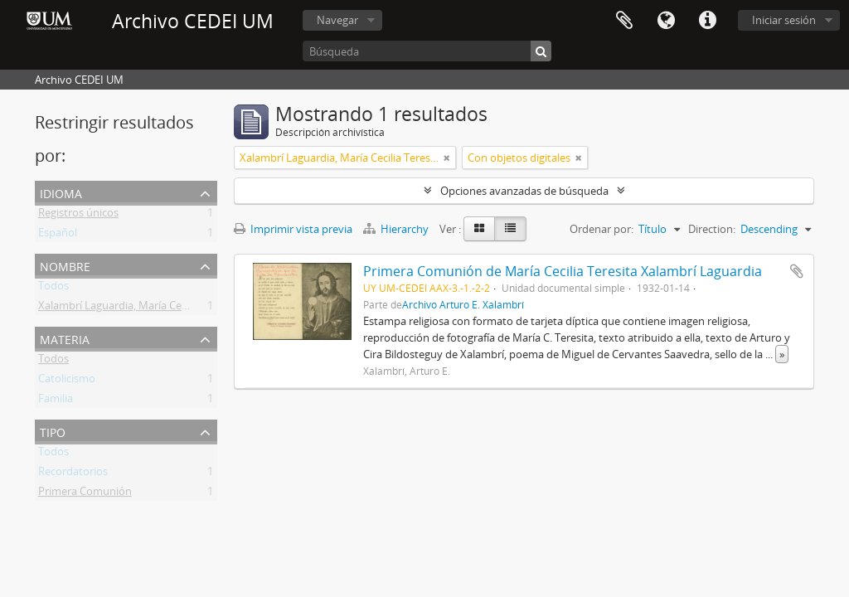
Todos (53, 288)
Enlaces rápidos (707, 20)
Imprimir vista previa (293, 228)
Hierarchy (397, 228)
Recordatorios (73, 474)
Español (57, 235)
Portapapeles (624, 20)
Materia (65, 338)
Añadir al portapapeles (796, 271)
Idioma (665, 20)
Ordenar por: (601, 228)
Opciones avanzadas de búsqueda (524, 190)
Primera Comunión (85, 494)
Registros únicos (78, 215)
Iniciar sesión (784, 19)
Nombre (65, 265)
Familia (55, 401)
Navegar (337, 19)
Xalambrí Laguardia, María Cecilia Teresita (139, 308)
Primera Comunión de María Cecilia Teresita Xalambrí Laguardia (562, 271)
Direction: (711, 228)
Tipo (52, 431)
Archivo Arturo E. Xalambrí (463, 304)
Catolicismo (66, 381)
